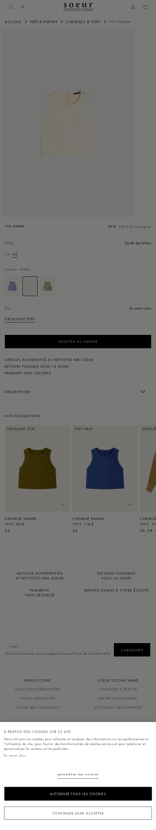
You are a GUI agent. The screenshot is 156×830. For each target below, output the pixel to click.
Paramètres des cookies (78, 774)
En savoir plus (14, 755)
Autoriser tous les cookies (78, 793)
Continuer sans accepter (78, 813)
